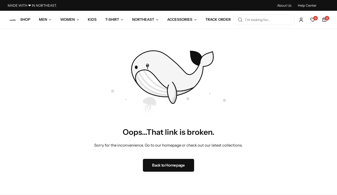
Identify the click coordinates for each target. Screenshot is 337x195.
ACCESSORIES (179, 19)
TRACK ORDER (218, 19)
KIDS (92, 19)
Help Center (307, 5)
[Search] (240, 20)
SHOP (25, 19)
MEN (43, 19)
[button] (313, 20)
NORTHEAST (143, 19)
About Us (284, 5)
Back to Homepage (168, 165)
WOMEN (67, 19)
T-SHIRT (112, 19)
